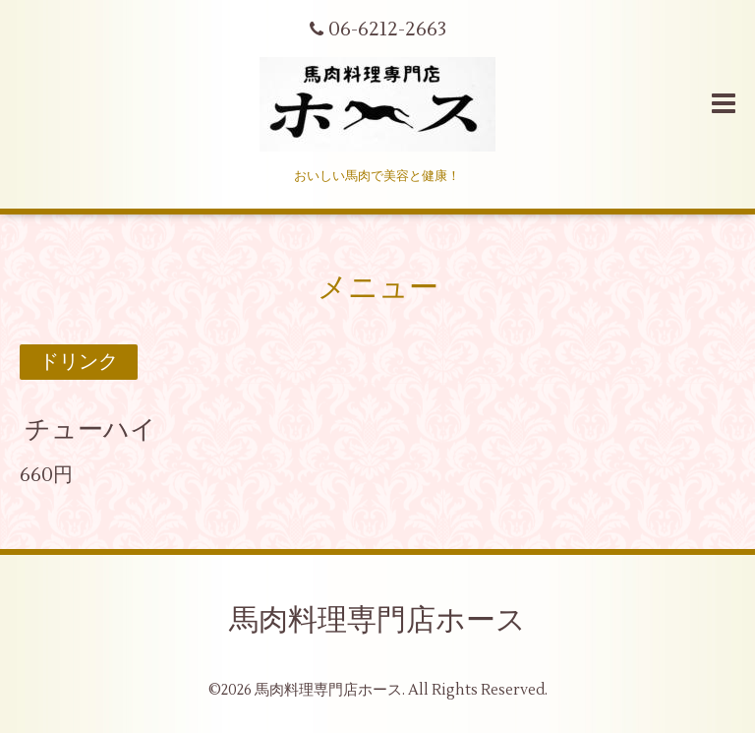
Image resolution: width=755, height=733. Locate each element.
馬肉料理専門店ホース (377, 620)
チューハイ (90, 430)
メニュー (378, 288)
